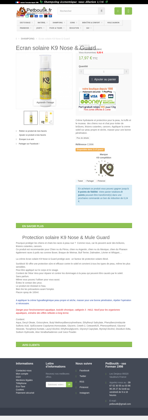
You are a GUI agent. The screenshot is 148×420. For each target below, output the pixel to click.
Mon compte (22, 373)
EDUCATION (74, 28)
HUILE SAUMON (113, 22)
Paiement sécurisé (25, 393)
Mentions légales (24, 380)
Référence (81, 144)
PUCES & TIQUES (55, 28)
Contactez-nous (24, 370)
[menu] (118, 11)
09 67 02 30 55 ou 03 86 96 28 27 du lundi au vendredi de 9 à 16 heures (119, 388)
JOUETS (39, 28)
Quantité (83, 66)
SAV (87, 28)
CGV (18, 377)
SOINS (72, 22)
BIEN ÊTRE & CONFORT (91, 22)
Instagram (84, 393)
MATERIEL (41, 22)
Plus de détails (83, 138)
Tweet (80, 181)
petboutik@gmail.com (120, 404)
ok (69, 384)
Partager (89, 181)
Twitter (83, 376)
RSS (82, 381)
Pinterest (100, 181)
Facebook (84, 370)
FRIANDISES (24, 28)
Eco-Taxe (20, 386)
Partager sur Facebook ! (29, 144)
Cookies (20, 389)
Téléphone (21, 383)
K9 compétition (103, 157)
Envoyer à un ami (26, 139)
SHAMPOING (58, 22)
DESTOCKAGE (25, 22)
